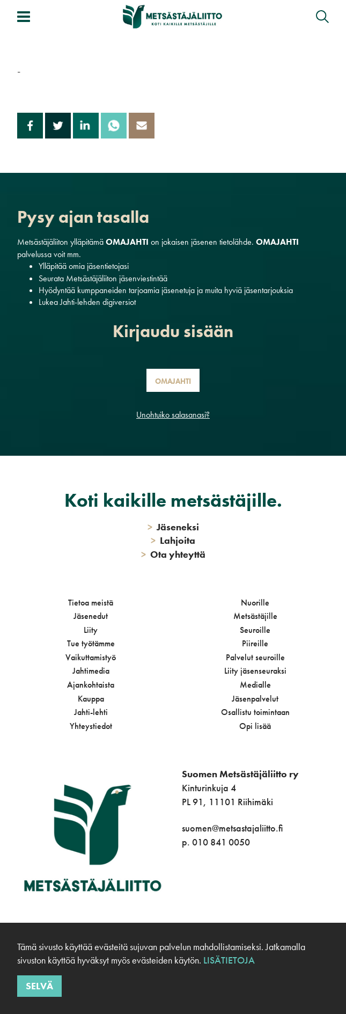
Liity (91, 630)
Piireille (255, 643)
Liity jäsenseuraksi (255, 670)
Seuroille (255, 630)
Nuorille (255, 602)
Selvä (39, 986)
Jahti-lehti (91, 712)
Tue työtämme (91, 643)
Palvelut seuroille (255, 657)
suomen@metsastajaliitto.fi (232, 828)
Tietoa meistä (90, 602)
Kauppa (91, 698)
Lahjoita (173, 540)
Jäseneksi (173, 527)
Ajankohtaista (90, 684)
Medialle (255, 684)
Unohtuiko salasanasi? (173, 414)
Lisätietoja (229, 960)
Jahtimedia (90, 670)
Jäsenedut (90, 616)
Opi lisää (255, 726)
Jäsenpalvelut (255, 698)
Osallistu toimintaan (255, 712)
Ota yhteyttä (173, 554)
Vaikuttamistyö (90, 657)
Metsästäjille (255, 616)
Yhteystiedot (91, 726)
